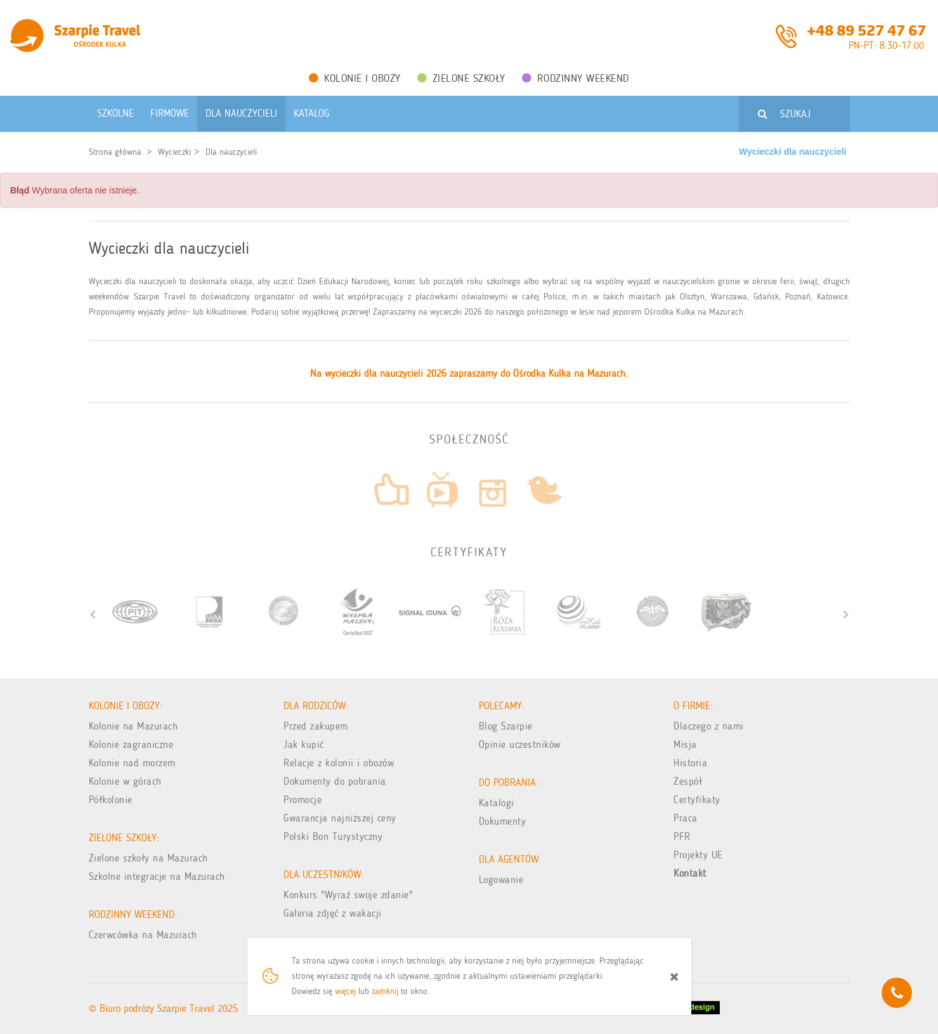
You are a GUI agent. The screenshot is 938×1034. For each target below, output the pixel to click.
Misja (685, 744)
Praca (686, 818)
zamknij (385, 991)
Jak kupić (303, 744)
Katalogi (496, 803)
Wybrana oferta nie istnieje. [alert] (75, 190)
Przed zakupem (315, 726)
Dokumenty (502, 821)
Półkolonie (111, 800)
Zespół (688, 781)
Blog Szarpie (506, 726)
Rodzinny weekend (575, 78)
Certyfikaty (697, 800)
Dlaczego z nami (709, 726)
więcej (345, 991)
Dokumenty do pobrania (334, 781)
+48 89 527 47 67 (866, 29)
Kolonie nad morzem (132, 763)
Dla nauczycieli (231, 152)
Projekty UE (698, 855)
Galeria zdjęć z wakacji (332, 913)
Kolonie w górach (125, 781)
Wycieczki (174, 152)
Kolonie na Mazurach (133, 726)
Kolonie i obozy (355, 78)
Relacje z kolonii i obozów (338, 763)
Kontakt (690, 873)
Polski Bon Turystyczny (332, 836)
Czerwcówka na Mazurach (143, 935)
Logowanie (501, 880)
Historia (690, 763)
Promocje (302, 800)
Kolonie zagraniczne (131, 744)
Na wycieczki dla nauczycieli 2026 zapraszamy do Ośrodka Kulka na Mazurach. (469, 373)
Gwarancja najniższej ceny (339, 818)
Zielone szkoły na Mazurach (148, 858)
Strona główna (115, 152)
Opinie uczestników (520, 744)
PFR (682, 836)
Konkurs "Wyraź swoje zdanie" (347, 895)
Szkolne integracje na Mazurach (157, 876)
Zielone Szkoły (461, 78)
